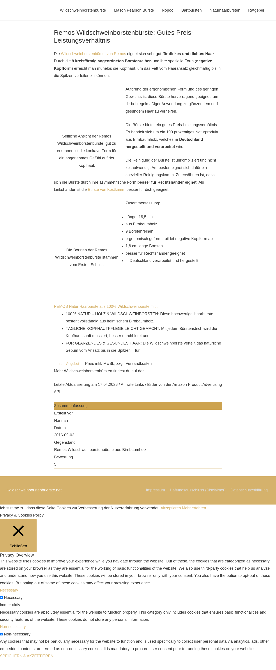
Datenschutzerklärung (249, 500)
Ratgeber (256, 12)
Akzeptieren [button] (170, 518)
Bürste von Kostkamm (107, 192)
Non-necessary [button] (13, 637)
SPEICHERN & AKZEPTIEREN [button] (27, 666)
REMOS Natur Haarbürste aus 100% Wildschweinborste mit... (108, 309)
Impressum (196, 493)
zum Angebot (69, 366)
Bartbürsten (191, 12)
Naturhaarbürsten (225, 12)
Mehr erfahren (194, 518)
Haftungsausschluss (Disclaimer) (239, 493)
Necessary (13, 608)
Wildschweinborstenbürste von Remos (94, 56)
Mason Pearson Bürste (134, 12)
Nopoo (167, 12)
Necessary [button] (9, 600)
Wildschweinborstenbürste (83, 12)
